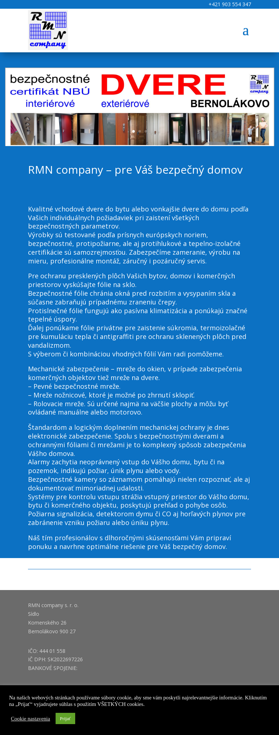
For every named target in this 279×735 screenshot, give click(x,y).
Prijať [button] (65, 718)
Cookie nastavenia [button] (30, 719)
